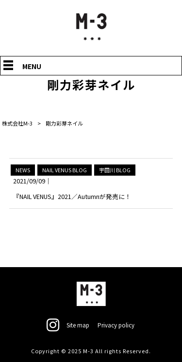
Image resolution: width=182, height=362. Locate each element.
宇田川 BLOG (115, 170)
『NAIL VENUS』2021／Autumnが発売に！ (72, 196)
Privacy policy (116, 324)
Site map (78, 324)
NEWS (23, 170)
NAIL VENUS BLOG (64, 170)
